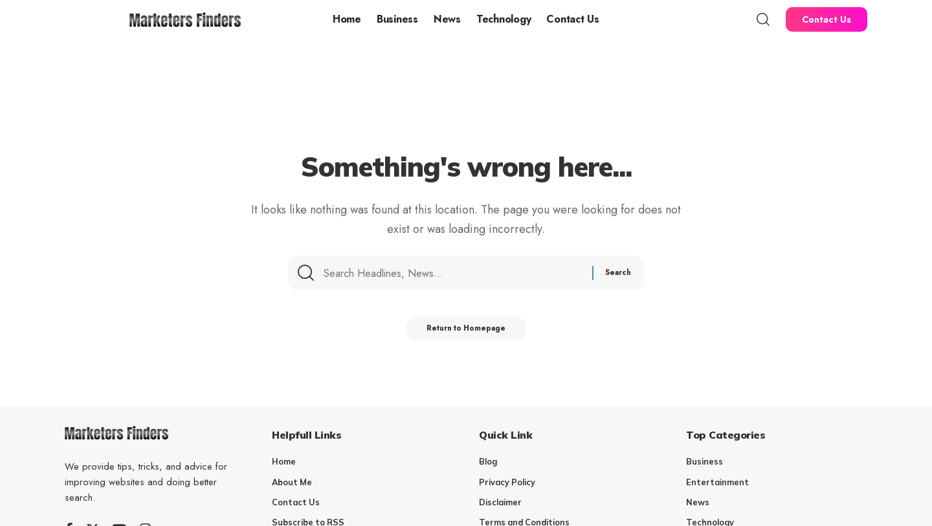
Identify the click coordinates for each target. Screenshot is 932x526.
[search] (763, 19)
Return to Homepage (466, 332)
